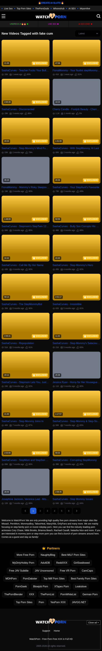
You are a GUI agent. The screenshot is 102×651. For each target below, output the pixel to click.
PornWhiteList (68, 594)
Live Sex (8, 8)
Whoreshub (59, 8)
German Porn (90, 594)
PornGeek (21, 586)
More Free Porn (25, 555)
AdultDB (45, 562)
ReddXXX (61, 562)
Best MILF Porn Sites (73, 555)
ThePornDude (42, 8)
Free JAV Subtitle (18, 570)
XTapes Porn (61, 586)
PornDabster (30, 578)
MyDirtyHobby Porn (23, 562)
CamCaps (87, 570)
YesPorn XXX (58, 602)
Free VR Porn (67, 570)
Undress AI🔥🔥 (18, 24)
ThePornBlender (13, 594)
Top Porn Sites (24, 8)
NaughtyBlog (48, 555)
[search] (98, 16)
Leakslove (81, 586)
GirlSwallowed (82, 562)
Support (46, 631)
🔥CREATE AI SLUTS (49, 3)
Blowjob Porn (40, 586)
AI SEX (72, 8)
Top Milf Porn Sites (54, 578)
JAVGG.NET (79, 602)
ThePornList (47, 594)
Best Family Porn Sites (83, 578)
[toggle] (3, 16)
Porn (41, 602)
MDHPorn (11, 578)
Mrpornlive (85, 8)
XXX (31, 594)
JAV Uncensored (44, 570)
